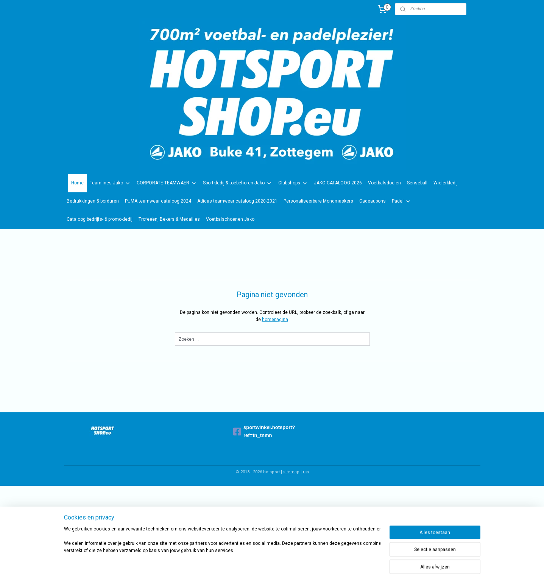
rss (306, 471)
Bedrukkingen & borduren (93, 201)
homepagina (275, 319)
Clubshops (293, 183)
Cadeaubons (372, 201)
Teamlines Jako (110, 183)
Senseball (417, 183)
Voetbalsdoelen (384, 183)
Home (77, 183)
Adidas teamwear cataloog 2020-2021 (237, 201)
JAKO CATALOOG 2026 (338, 183)
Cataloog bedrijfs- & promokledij (99, 219)
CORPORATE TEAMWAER (167, 183)
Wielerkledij (445, 183)
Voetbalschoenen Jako (230, 219)
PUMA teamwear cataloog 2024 (158, 201)
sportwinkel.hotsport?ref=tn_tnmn (264, 431)
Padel (401, 201)
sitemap (291, 471)
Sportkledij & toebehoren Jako (237, 183)
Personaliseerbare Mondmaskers (318, 201)
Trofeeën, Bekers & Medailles (169, 219)
